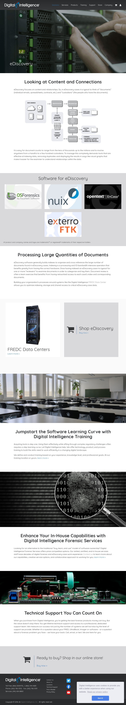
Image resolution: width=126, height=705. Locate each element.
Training (83, 5)
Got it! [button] (100, 698)
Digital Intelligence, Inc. (29, 702)
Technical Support (52, 687)
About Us (49, 682)
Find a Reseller (51, 689)
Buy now (83, 332)
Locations (49, 685)
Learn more (13, 353)
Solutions (55, 5)
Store (100, 5)
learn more (42, 458)
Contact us (88, 554)
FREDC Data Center (97, 282)
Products (74, 5)
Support (92, 5)
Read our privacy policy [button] (97, 692)
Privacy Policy (51, 692)
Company (108, 5)
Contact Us (50, 680)
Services (65, 5)
